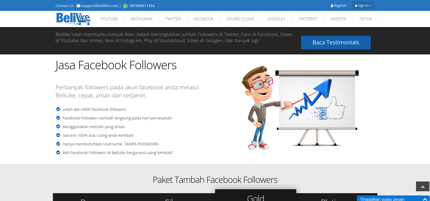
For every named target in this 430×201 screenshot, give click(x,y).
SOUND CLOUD (240, 18)
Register (339, 5)
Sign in (363, 5)
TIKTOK (365, 18)
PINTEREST (308, 18)
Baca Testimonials (335, 38)
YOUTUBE (109, 18)
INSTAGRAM (141, 18)
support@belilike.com (99, 5)
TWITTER (173, 18)
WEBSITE (338, 18)
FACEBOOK (203, 18)
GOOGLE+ (276, 18)
